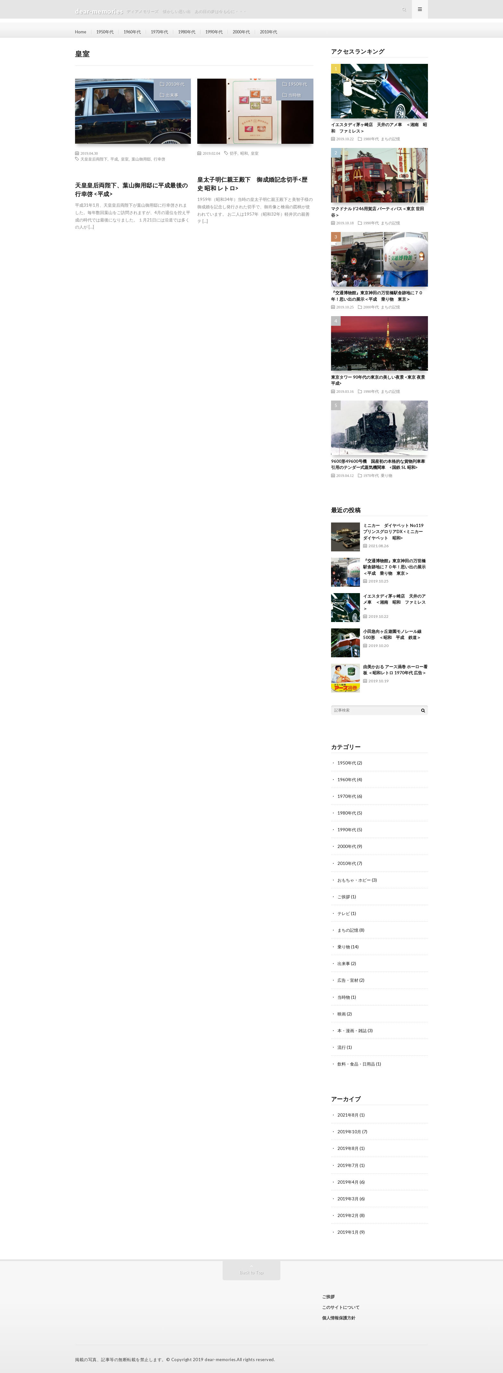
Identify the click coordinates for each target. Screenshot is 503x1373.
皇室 (125, 159)
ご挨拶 (344, 896)
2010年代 (281, 32)
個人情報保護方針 (338, 1316)
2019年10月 (349, 1131)
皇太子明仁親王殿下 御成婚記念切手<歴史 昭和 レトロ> (252, 184)
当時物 (294, 95)
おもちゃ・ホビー (355, 879)
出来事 (172, 95)
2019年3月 (348, 1197)
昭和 (244, 153)
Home (81, 32)
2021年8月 (348, 1114)
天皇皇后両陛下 (94, 159)
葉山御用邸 (141, 159)
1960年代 (135, 32)
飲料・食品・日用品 (357, 1063)
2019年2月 (348, 1214)
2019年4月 (348, 1181)
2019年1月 (348, 1231)
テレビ (344, 913)
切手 (233, 153)
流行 (341, 1046)
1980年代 (194, 32)
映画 (341, 1013)
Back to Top (252, 1271)
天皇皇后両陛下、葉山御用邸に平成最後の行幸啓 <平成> (131, 189)
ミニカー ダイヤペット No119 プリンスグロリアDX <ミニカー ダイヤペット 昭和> (395, 531)
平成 (114, 159)
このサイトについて (341, 1306)
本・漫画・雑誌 (353, 1029)
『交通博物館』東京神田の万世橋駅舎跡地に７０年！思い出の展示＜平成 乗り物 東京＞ (394, 567)
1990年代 (223, 32)
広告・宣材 (348, 979)
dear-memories (220, 1358)
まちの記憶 (390, 139)
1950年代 (106, 32)
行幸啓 (159, 159)
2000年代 (252, 32)
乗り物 (386, 475)
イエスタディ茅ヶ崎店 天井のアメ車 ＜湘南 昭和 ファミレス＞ (394, 602)
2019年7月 (348, 1164)
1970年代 (165, 32)
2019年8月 (348, 1147)
